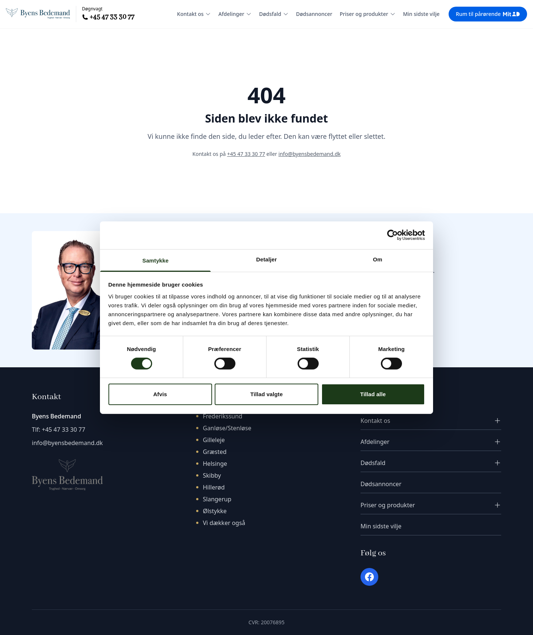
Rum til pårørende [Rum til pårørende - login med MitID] (488, 13)
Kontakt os (194, 13)
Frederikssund (222, 416)
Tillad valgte (266, 394)
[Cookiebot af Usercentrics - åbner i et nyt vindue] (392, 235)
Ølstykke (215, 511)
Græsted (215, 452)
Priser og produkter (368, 13)
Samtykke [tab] (156, 260)
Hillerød (214, 487)
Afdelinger (235, 13)
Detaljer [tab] (266, 259)
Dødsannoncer (314, 13)
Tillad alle (373, 394)
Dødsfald (274, 13)
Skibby (212, 475)
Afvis (160, 394)
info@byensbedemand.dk (309, 153)
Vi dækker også (224, 523)
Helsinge (215, 463)
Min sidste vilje (421, 13)
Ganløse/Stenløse (227, 428)
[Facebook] (369, 577)
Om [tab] (377, 259)
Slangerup (217, 499)
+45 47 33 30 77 (112, 17)
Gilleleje (214, 440)
